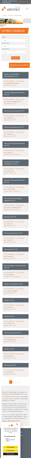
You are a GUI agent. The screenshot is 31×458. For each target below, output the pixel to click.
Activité (3, 37)
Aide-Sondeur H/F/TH (11, 249)
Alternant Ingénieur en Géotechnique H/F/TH (15, 267)
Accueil (4, 15)
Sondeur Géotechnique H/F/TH (13, 284)
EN (21, 435)
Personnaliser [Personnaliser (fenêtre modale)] (10, 454)
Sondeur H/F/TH (9, 300)
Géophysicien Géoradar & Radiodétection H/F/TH (11, 163)
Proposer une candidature (21, 65)
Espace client (25, 2)
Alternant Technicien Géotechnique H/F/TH (14, 144)
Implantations (5, 49)
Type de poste (5, 43)
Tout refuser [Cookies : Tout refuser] (10, 450)
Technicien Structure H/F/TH (12, 333)
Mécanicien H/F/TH (10, 217)
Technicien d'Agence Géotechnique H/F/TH (14, 94)
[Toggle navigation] (27, 8)
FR (21, 432)
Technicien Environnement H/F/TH (14, 111)
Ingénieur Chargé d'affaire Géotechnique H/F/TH (11, 75)
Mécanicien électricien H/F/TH (13, 233)
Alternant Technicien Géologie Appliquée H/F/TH (13, 199)
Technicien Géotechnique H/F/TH (14, 127)
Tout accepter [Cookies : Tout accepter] (10, 447)
